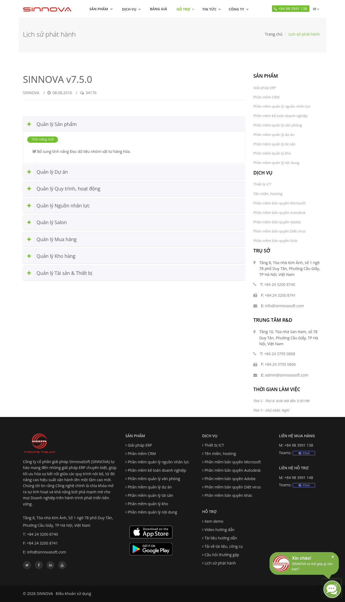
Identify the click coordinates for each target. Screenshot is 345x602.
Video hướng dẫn (220, 529)
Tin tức (209, 9)
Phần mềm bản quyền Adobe (277, 222)
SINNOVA (31, 92)
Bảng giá (158, 8)
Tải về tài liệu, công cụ (224, 546)
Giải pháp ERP (264, 87)
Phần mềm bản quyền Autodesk (279, 212)
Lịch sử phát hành (220, 563)
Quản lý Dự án (45, 172)
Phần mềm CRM (266, 97)
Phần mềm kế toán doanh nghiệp (280, 115)
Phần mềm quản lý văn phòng (277, 125)
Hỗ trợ (183, 9)
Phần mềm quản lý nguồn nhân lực (281, 106)
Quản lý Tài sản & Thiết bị (57, 273)
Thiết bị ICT (262, 184)
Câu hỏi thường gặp (222, 554)
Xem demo (214, 521)
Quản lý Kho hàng (49, 256)
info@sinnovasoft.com (284, 305)
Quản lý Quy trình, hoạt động (61, 188)
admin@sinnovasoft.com (286, 375)
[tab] (134, 124)
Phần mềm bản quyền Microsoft (279, 203)
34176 (88, 92)
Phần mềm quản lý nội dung (276, 162)
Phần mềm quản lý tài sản (274, 144)
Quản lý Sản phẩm (50, 124)
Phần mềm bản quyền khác (275, 240)
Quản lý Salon (45, 222)
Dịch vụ (129, 9)
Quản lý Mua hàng (50, 239)
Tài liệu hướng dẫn (221, 538)
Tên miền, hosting (267, 193)
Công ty (236, 9)
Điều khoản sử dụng (73, 593)
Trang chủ (273, 34)
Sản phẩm (101, 8)
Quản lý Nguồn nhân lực (56, 205)
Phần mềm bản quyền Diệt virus (279, 231)
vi (315, 8)
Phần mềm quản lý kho (272, 153)
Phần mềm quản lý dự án (273, 134)
